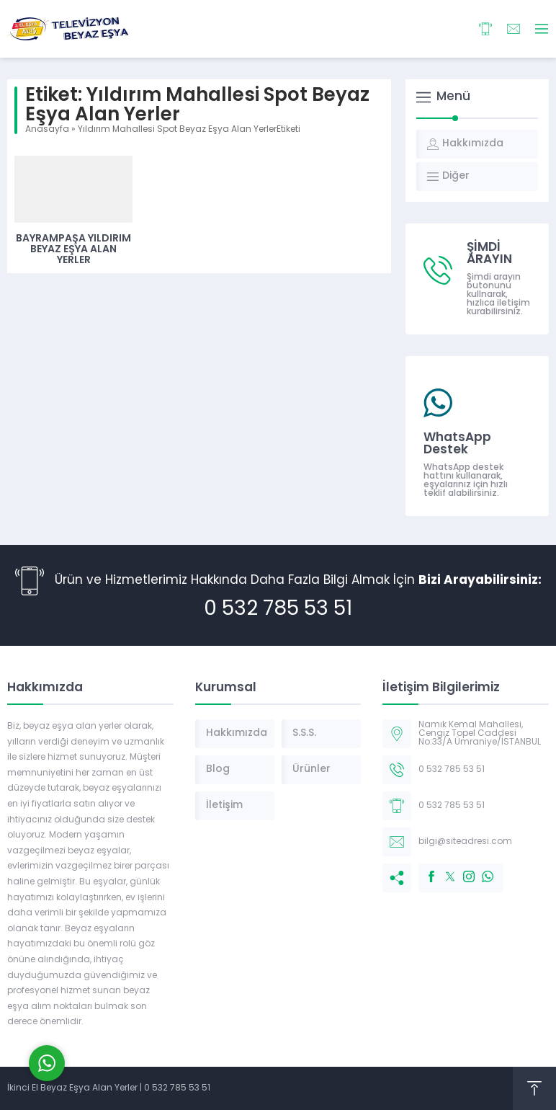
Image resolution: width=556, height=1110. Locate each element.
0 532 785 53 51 (278, 610)
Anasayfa (47, 129)
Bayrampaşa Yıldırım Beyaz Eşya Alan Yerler (73, 250)
